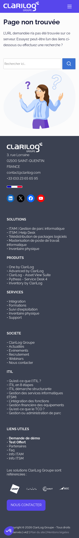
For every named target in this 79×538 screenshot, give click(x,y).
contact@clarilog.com (24, 173)
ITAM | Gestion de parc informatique (36, 229)
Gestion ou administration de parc (35, 413)
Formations (17, 305)
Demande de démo (24, 438)
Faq (12, 450)
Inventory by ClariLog (25, 283)
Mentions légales (58, 532)
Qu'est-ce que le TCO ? (27, 409)
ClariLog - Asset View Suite (30, 275)
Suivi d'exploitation (23, 309)
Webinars (16, 359)
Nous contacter (21, 363)
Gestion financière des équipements (36, 405)
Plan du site (37, 532)
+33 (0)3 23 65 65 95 (22, 178)
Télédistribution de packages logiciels (38, 237)
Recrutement (19, 354)
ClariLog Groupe (22, 343)
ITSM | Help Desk (22, 233)
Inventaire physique (24, 249)
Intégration (17, 301)
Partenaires (17, 446)
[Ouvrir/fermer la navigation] (69, 6)
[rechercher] (69, 63)
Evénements (18, 351)
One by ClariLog (21, 267)
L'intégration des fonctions (29, 401)
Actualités (16, 347)
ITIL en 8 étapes (21, 385)
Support (15, 318)
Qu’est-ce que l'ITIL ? (25, 381)
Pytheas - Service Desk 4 (28, 279)
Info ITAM (16, 454)
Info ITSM (16, 458)
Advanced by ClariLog (26, 271)
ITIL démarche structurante (30, 389)
